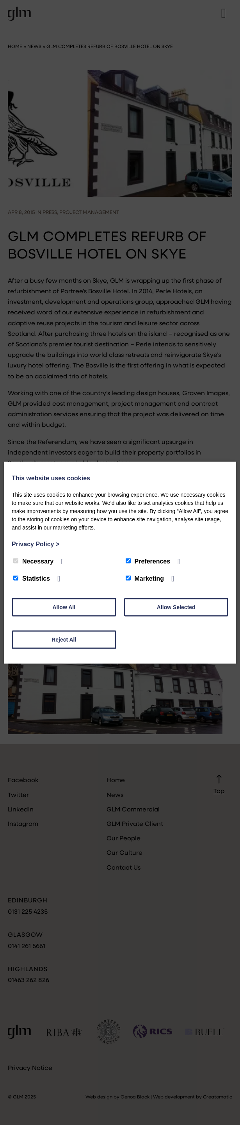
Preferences (148, 561)
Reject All (64, 639)
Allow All (63, 607)
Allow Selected (176, 607)
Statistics (31, 578)
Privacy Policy (35, 543)
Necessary (33, 561)
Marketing (145, 578)
